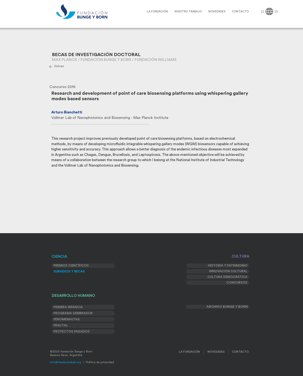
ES (262, 11)
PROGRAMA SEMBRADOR (73, 313)
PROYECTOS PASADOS (71, 331)
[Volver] (59, 66)
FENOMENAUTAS (66, 319)
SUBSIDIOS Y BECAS (69, 271)
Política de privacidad (100, 362)
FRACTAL (60, 325)
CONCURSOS (236, 282)
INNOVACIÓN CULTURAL (228, 271)
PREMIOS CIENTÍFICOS (71, 265)
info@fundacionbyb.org (65, 362)
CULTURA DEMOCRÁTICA (227, 277)
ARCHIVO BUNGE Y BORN (227, 306)
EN (276, 11)
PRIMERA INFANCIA (68, 307)
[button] (188, 11)
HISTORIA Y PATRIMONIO (227, 265)
